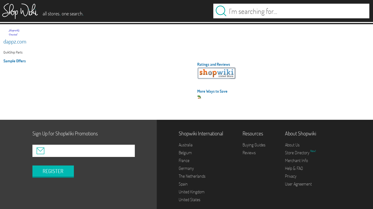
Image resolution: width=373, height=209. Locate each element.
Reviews (249, 152)
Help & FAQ (294, 168)
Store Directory (297, 152)
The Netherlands (192, 176)
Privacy (290, 176)
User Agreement (298, 184)
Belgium (185, 152)
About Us (292, 145)
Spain (183, 184)
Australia (186, 145)
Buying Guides (254, 145)
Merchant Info (296, 160)
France (184, 160)
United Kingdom (192, 192)
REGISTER (53, 171)
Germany (186, 168)
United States (189, 199)
